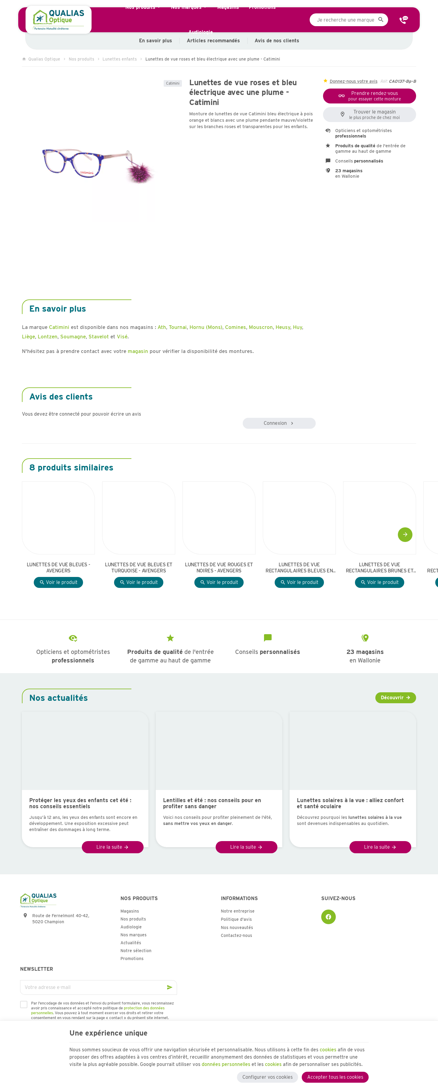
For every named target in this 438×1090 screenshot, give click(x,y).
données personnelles (226, 1064)
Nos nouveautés (237, 927)
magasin (138, 351)
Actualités (130, 942)
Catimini (172, 83)
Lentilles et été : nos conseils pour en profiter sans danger (212, 803)
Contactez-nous (236, 935)
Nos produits (81, 59)
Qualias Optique (41, 59)
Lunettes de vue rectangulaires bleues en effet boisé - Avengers (299, 568)
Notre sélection (135, 950)
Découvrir (392, 697)
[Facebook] (328, 917)
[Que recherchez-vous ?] (349, 19)
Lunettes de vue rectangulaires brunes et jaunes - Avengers (379, 568)
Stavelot (99, 337)
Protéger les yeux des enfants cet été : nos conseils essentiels (80, 803)
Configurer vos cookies (267, 1077)
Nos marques (133, 934)
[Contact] (403, 19)
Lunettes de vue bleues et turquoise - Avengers (138, 568)
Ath (162, 327)
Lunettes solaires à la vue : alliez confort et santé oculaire (350, 803)
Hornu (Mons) (205, 327)
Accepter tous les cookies (335, 1077)
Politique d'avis (236, 919)
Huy (297, 327)
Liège (28, 337)
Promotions (132, 958)
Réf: (384, 81)
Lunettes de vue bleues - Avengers (58, 568)
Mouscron (261, 327)
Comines (235, 327)
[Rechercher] (381, 19)
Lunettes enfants (120, 59)
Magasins (129, 911)
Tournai (178, 327)
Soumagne (73, 337)
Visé (122, 337)
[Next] (405, 534)
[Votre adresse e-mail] (98, 987)
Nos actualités (58, 698)
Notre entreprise (238, 911)
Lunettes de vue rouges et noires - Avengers (219, 568)
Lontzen (47, 337)
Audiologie (131, 926)
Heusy (283, 327)
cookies (328, 1050)
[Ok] (169, 987)
